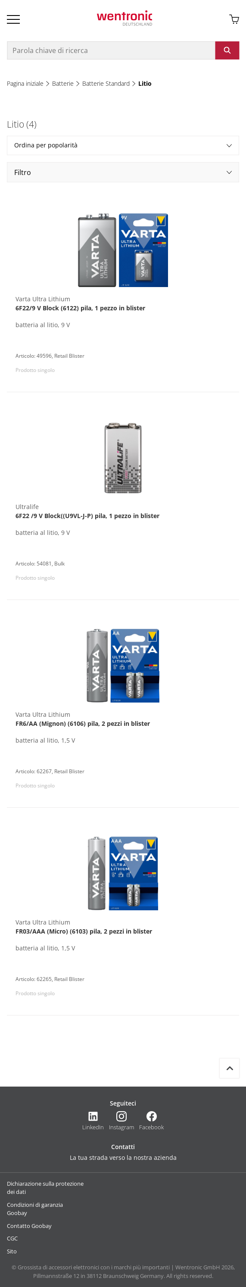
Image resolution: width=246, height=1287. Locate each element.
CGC (12, 1238)
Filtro (123, 172)
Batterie (63, 83)
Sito (12, 1251)
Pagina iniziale (25, 83)
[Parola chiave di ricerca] (111, 50)
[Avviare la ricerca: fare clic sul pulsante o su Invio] (227, 50)
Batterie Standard (106, 83)
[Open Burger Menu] (13, 19)
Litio (145, 83)
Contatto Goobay (29, 1226)
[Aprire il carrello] (234, 19)
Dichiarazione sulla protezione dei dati (45, 1188)
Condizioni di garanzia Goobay (35, 1209)
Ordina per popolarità (123, 145)
